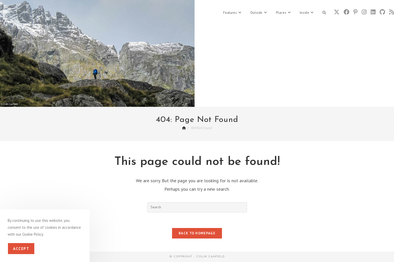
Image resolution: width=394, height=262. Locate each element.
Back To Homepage (197, 233)
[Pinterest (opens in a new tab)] (355, 12)
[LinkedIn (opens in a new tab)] (373, 12)
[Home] (184, 128)
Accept (21, 248)
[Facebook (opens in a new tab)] (346, 12)
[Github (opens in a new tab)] (382, 12)
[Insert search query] (197, 207)
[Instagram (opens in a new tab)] (364, 12)
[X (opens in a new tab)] (337, 12)
